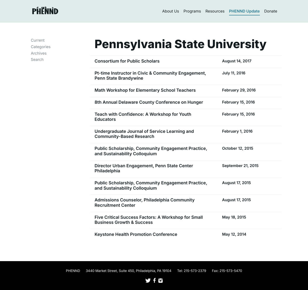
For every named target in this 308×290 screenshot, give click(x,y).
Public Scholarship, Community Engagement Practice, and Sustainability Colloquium (151, 151)
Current (38, 40)
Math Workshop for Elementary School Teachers (145, 90)
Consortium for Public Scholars (127, 61)
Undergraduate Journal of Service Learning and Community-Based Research (144, 134)
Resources (215, 11)
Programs (192, 11)
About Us (170, 11)
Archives (39, 53)
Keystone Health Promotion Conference (136, 234)
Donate (270, 11)
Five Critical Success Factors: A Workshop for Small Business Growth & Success (149, 220)
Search (37, 59)
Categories (41, 46)
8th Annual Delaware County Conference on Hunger (149, 102)
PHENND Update (244, 11)
